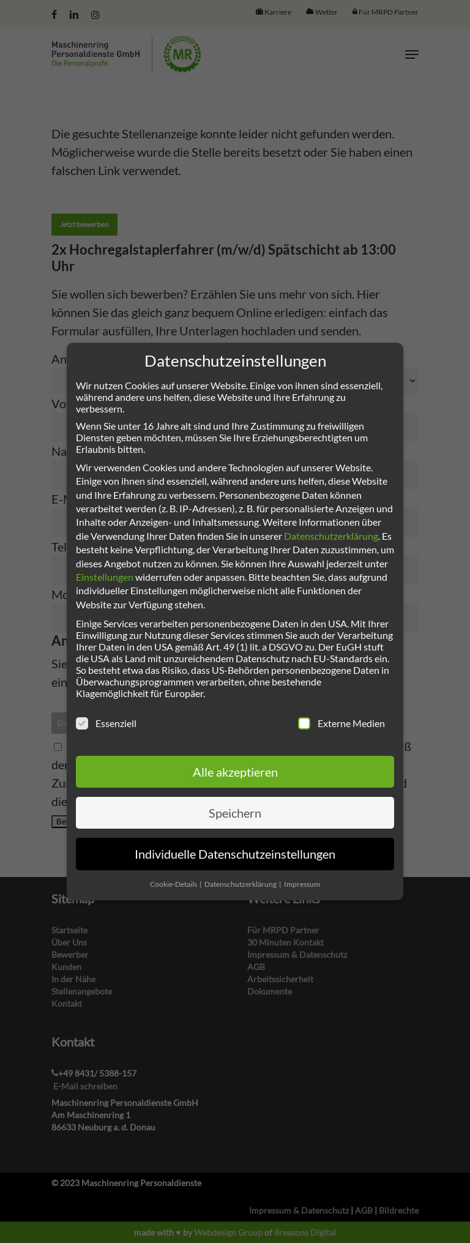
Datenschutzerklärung (331, 536)
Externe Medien (341, 723)
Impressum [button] (302, 884)
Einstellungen (104, 577)
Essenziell (106, 723)
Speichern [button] (235, 812)
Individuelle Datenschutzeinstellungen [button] (235, 853)
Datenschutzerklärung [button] (241, 884)
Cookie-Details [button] (174, 884)
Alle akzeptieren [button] (235, 771)
